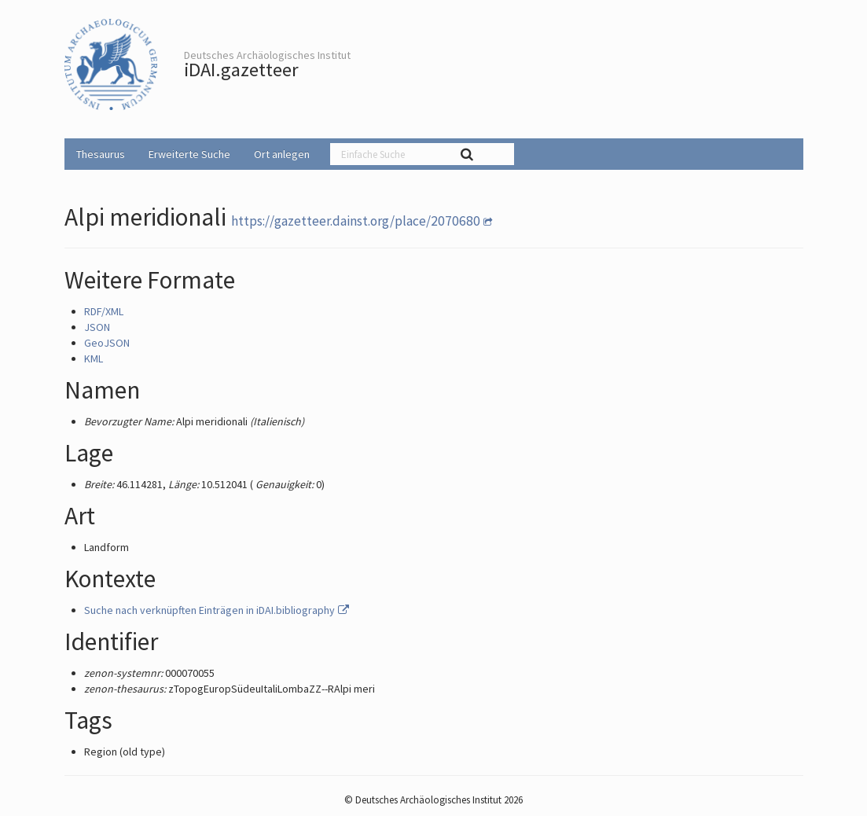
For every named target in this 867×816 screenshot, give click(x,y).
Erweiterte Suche (189, 154)
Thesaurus (100, 154)
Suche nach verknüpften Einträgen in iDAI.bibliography (217, 610)
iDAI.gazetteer (241, 69)
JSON (97, 327)
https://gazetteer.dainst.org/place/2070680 (355, 221)
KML (93, 358)
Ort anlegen (282, 154)
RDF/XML (103, 311)
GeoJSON (107, 343)
